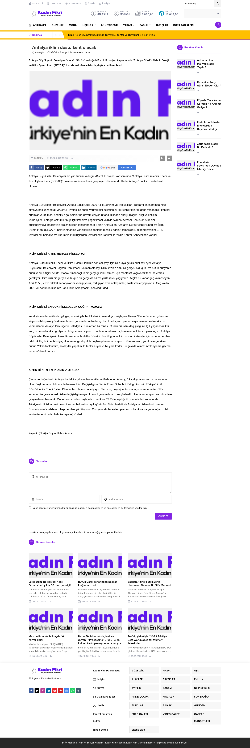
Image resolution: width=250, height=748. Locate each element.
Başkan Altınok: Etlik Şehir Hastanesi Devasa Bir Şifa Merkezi (149, 583)
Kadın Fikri (110, 742)
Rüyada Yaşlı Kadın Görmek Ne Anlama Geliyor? (209, 104)
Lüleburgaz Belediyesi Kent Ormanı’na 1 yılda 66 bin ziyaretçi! (50, 583)
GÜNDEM (52, 52)
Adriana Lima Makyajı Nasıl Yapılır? (205, 64)
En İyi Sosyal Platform (91, 742)
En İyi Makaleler (69, 742)
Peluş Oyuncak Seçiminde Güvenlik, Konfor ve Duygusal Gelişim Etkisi (111, 35)
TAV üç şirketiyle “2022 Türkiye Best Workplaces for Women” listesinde (147, 640)
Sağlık (122, 742)
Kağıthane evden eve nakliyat (171, 742)
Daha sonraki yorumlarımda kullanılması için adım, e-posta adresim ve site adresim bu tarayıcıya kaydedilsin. (89, 507)
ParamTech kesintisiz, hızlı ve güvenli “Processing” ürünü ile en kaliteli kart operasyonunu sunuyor (99, 640)
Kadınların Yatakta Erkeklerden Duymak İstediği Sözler (208, 127)
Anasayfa (38, 52)
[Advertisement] (100, 445)
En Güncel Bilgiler (143, 742)
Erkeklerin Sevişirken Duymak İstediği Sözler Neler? (209, 167)
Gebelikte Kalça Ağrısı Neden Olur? (209, 83)
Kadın (129, 742)
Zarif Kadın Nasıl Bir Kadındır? (207, 145)
